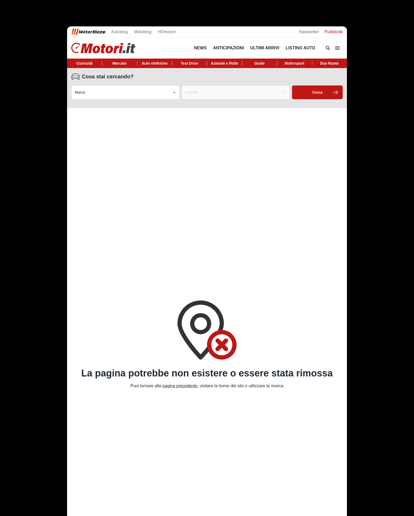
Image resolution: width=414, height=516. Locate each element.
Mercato (119, 63)
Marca (125, 92)
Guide (259, 63)
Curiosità (85, 63)
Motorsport (294, 63)
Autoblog (119, 32)
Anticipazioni (228, 48)
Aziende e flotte (224, 63)
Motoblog (143, 32)
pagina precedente (179, 386)
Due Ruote (329, 63)
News (200, 48)
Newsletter (309, 32)
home (224, 386)
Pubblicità (333, 32)
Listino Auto (300, 48)
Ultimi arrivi (264, 48)
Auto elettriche (154, 63)
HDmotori (167, 32)
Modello (235, 92)
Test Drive (189, 63)
